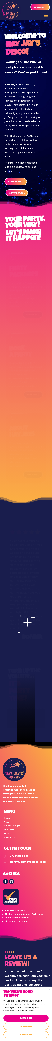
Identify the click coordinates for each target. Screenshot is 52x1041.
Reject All (26, 1035)
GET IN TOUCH (14, 182)
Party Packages (12, 825)
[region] (26, 1014)
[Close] (49, 989)
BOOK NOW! (39, 7)
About (7, 822)
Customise (26, 1027)
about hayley (16, 193)
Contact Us (9, 837)
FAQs (6, 833)
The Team (9, 829)
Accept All (26, 1018)
